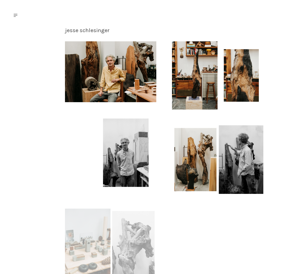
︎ (15, 15)
